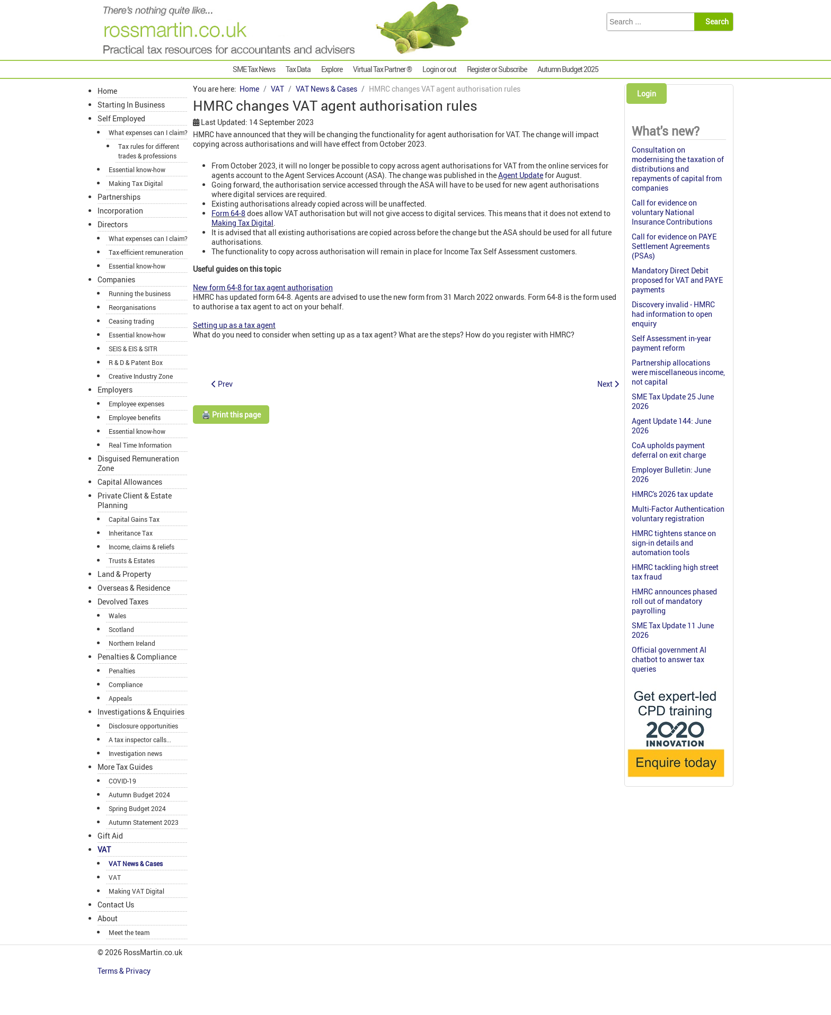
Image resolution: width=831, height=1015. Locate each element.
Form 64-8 (228, 213)
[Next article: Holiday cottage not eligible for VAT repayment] (608, 384)
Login (646, 93)
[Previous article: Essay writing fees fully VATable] (222, 384)
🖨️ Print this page (231, 414)
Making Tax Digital (242, 223)
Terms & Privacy (125, 971)
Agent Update (520, 175)
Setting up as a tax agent (234, 325)
